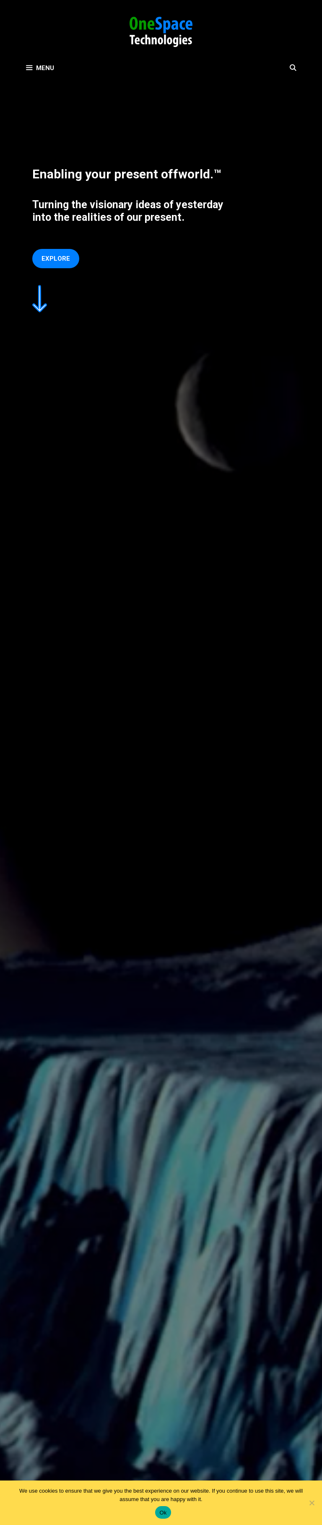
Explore (56, 258)
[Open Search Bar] (292, 68)
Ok (162, 1512)
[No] (311, 1503)
